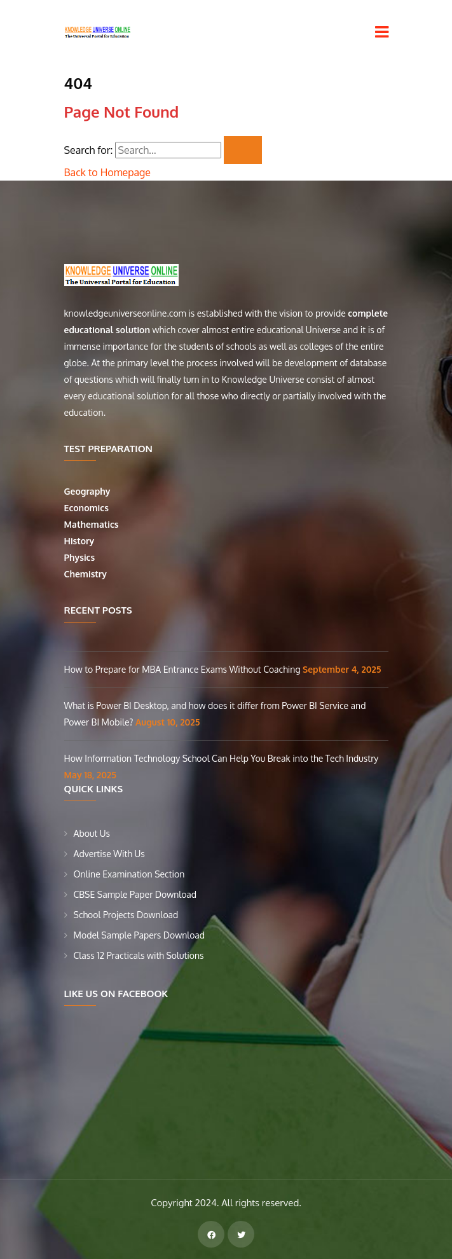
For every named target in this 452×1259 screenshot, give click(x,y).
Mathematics (92, 524)
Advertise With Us (109, 853)
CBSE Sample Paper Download (135, 894)
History (79, 540)
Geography (88, 491)
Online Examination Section (129, 874)
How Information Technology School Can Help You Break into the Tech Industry (221, 758)
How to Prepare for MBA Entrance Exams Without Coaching (183, 669)
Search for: (88, 150)
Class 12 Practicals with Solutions (139, 955)
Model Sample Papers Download (139, 935)
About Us (92, 833)
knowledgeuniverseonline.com (125, 313)
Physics (80, 557)
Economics (87, 507)
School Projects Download (126, 914)
